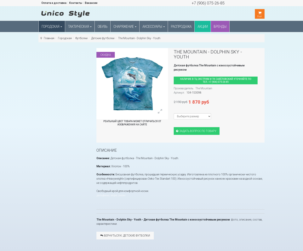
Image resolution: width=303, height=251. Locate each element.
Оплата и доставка (53, 3)
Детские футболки (102, 38)
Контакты (75, 3)
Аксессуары (153, 26)
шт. (260, 13)
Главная (49, 38)
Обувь (102, 26)
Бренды (220, 26)
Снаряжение (124, 26)
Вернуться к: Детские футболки (125, 235)
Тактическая (80, 26)
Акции (202, 26)
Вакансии (91, 3)
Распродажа (181, 26)
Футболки (81, 38)
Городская (52, 26)
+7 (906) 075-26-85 (208, 3)
